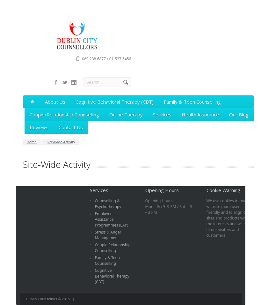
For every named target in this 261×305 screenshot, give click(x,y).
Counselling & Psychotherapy (108, 203)
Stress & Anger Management (108, 235)
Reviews (39, 127)
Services (162, 114)
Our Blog (239, 114)
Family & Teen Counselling (192, 102)
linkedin (73, 82)
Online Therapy (126, 114)
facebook (56, 82)
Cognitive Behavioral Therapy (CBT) (115, 102)
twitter (65, 82)
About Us (55, 102)
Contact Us (71, 127)
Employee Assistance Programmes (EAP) (111, 219)
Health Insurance (200, 114)
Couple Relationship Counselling (113, 247)
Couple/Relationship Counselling (64, 114)
